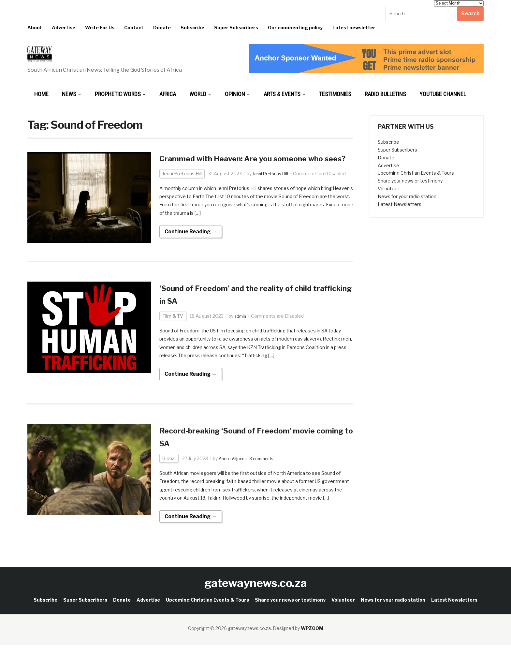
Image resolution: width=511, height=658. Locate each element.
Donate (162, 27)
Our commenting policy (295, 27)
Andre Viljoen (233, 471)
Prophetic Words (118, 94)
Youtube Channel (442, 94)
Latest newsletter (353, 27)
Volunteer (388, 188)
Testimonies (335, 94)
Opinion (235, 94)
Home (41, 94)
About (34, 27)
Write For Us (99, 27)
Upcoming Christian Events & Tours (416, 173)
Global (169, 471)
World (197, 94)
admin (240, 328)
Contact (133, 27)
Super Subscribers (236, 27)
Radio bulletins (385, 94)
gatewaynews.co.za (255, 595)
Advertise (63, 27)
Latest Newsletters (399, 204)
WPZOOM (312, 641)
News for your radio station (407, 196)
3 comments (266, 471)
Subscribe (192, 27)
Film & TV (172, 328)
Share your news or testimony (410, 180)
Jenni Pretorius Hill (182, 186)
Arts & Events (282, 94)
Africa (167, 94)
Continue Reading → (191, 244)
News (69, 94)
